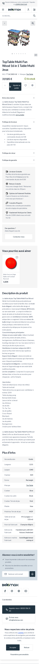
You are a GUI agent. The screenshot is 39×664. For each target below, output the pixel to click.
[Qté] (5, 85)
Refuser (26, 647)
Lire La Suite (20, 115)
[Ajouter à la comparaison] (32, 85)
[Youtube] (26, 591)
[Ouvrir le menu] (3, 10)
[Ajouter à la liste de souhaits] (25, 85)
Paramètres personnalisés (19, 654)
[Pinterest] (19, 591)
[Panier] (34, 10)
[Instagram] (12, 591)
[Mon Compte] (28, 10)
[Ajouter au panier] (15, 86)
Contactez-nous (18, 237)
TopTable (29, 74)
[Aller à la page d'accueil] (14, 9)
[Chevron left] (4, 23)
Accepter (13, 647)
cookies (21, 633)
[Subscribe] (32, 574)
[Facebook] (5, 591)
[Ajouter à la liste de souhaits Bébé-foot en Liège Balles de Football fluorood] (17, 257)
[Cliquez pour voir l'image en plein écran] (32, 23)
